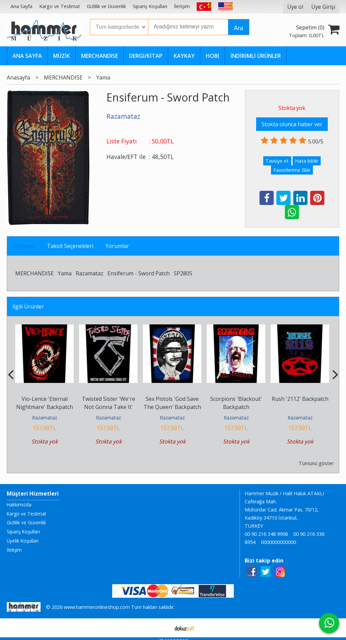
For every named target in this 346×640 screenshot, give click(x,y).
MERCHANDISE (34, 273)
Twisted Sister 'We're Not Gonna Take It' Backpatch (108, 407)
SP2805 (183, 273)
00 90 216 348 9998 (266, 534)
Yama (65, 273)
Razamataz (89, 273)
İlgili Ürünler (28, 306)
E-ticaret (162, 628)
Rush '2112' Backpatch (300, 399)
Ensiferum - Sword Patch (138, 273)
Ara (238, 28)
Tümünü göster (316, 463)
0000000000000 (278, 542)
